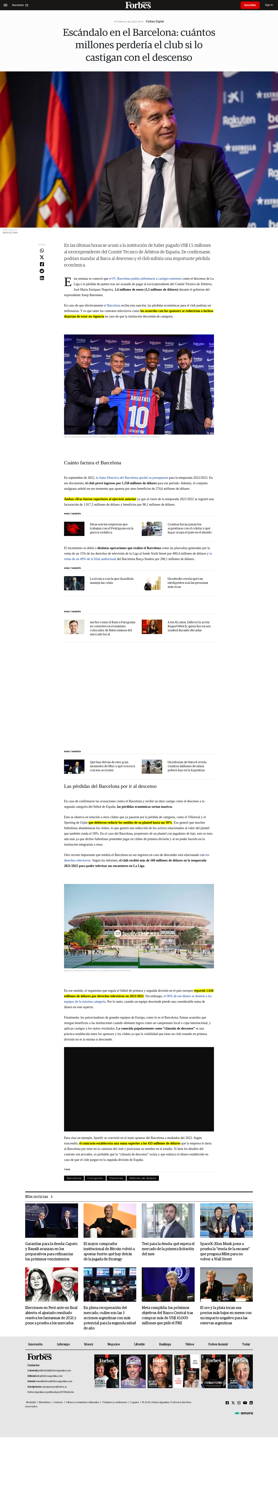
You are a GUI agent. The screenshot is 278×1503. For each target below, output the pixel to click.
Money (88, 1344)
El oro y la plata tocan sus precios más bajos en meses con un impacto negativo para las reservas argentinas (226, 1315)
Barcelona (74, 1178)
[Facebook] (227, 1403)
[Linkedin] (251, 1403)
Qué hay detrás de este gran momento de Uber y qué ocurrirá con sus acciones (112, 766)
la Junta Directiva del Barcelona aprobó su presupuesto (132, 478)
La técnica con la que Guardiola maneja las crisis (112, 581)
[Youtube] (245, 1403)
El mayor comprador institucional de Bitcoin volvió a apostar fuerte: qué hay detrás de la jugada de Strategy (109, 1251)
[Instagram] (239, 1403)
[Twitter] (233, 1403)
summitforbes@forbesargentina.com (54, 1381)
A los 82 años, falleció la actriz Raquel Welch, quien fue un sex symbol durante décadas (189, 626)
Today (246, 1344)
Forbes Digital (155, 21)
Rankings (165, 1344)
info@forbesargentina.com (49, 1376)
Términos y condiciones (114, 1402)
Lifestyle (139, 1344)
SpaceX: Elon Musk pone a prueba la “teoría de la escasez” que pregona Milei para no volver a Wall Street (225, 1251)
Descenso (116, 1178)
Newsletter (44, 1402)
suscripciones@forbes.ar (54, 1387)
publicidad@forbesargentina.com (54, 1370)
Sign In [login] (269, 5)
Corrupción (95, 1178)
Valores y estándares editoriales (82, 1402)
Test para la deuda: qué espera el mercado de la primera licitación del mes (168, 1249)
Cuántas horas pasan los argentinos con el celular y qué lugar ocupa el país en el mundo (190, 528)
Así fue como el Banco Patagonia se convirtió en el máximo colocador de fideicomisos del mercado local (112, 628)
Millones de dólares (142, 1178)
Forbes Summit (218, 1344)
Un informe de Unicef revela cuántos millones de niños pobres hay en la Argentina (187, 766)
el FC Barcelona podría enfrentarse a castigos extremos (145, 278)
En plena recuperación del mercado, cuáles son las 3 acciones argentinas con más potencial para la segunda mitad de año (110, 1318)
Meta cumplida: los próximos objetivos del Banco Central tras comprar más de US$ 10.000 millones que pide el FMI (167, 1315)
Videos (189, 1344)
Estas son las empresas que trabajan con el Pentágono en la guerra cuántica (111, 528)
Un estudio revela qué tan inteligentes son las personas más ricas (188, 583)
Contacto (58, 1402)
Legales (134, 1402)
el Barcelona (112, 305)
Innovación (35, 1344)
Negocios (113, 1344)
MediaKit (31, 1402)
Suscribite (250, 5)
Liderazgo (63, 1344)
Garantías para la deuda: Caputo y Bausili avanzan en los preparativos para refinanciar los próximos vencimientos (51, 1251)
